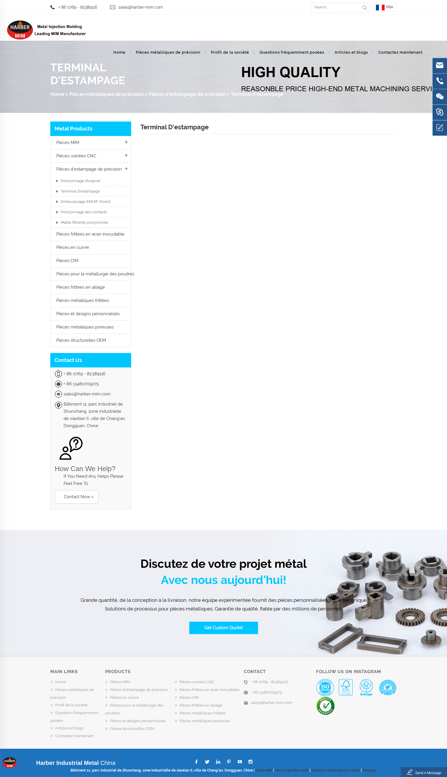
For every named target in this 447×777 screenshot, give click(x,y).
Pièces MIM (67, 142)
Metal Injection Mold (292, 770)
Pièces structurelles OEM (81, 340)
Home (119, 52)
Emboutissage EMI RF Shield (85, 201)
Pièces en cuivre (72, 247)
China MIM (263, 770)
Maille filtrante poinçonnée (84, 222)
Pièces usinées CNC (76, 155)
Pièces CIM (67, 260)
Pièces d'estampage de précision (187, 94)
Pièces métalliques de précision (168, 52)
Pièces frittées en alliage (80, 287)
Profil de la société (230, 52)
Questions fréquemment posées (291, 52)
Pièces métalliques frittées (82, 300)
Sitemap (369, 770)
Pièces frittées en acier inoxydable (90, 234)
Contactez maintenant (400, 52)
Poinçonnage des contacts (84, 212)
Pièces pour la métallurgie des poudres (95, 274)
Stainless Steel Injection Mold (335, 770)
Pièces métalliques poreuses (85, 327)
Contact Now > (79, 496)
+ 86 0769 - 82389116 (77, 7)
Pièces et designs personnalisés (88, 313)
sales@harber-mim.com (140, 7)
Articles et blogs (351, 52)
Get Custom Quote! (223, 627)
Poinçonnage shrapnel (81, 181)
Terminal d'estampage (257, 94)
